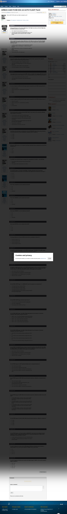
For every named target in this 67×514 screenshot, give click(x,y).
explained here (43, 258)
